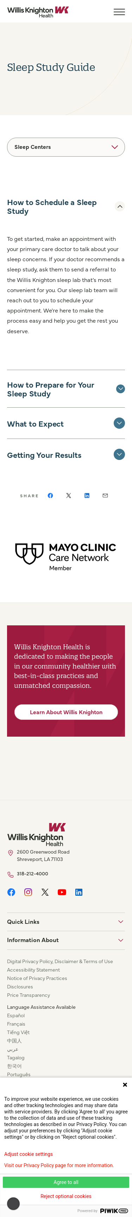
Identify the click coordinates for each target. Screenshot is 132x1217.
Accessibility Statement (33, 969)
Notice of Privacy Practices (37, 977)
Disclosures (20, 986)
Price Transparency (28, 994)
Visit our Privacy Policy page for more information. (59, 1165)
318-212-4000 (32, 873)
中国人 (14, 1040)
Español (16, 1015)
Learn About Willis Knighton (66, 712)
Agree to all (66, 1182)
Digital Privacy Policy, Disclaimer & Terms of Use (60, 961)
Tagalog (16, 1057)
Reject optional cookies (66, 1196)
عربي (12, 1048)
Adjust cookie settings (28, 1154)
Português (19, 1074)
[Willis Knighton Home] (38, 12)
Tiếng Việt (18, 1031)
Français (16, 1023)
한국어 (14, 1065)
